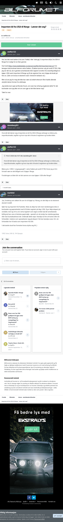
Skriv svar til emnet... (12, 261)
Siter (7, 99)
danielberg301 (13, 125)
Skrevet (13, 54)
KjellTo (12, 345)
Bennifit (12, 324)
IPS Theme (11, 501)
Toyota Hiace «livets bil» (16, 343)
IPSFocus (18, 501)
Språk (25, 501)
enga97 (12, 295)
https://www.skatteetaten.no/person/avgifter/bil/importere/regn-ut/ (31, 66)
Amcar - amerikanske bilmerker (19, 38)
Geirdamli (42, 313)
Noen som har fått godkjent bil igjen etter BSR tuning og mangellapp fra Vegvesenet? (15, 317)
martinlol (10, 193)
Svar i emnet (31, 45)
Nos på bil (11, 304)
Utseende (32, 501)
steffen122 (6, 35)
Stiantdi (12, 306)
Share (15, 272)
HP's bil (12, 336)
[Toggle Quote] (5, 156)
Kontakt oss (51, 501)
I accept (58, 516)
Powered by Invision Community (31, 503)
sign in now (43, 250)
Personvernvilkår (42, 501)
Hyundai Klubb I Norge (15, 292)
